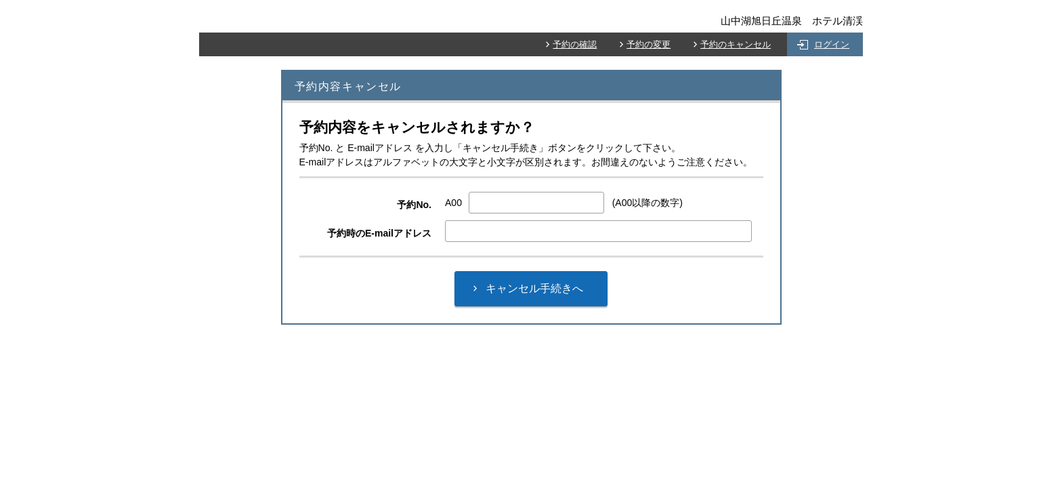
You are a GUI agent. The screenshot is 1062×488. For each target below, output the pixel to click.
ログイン (831, 44)
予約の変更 (648, 44)
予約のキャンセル (735, 44)
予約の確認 (575, 44)
